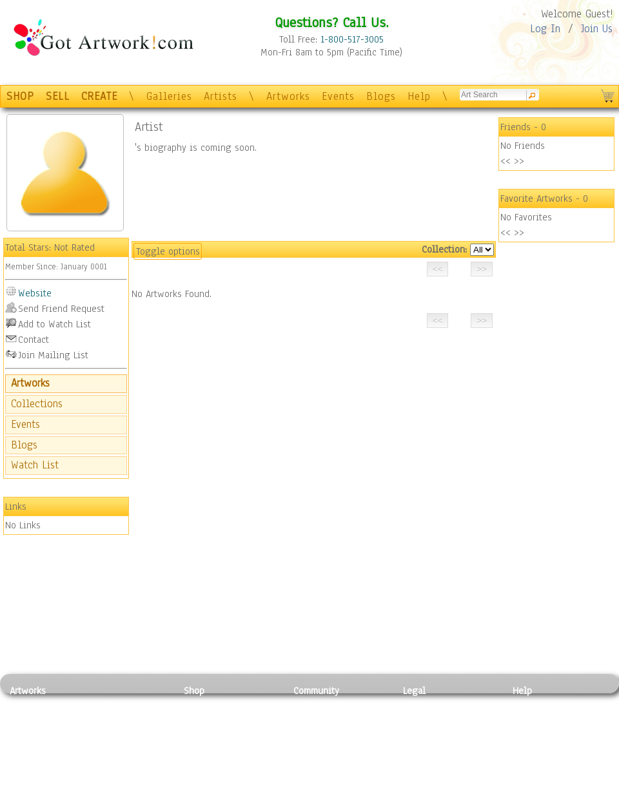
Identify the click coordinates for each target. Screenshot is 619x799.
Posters (199, 733)
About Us (531, 733)
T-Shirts (200, 762)
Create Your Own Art (225, 791)
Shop (194, 690)
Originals (203, 777)
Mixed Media (36, 762)
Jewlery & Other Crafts (132, 792)
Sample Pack (539, 719)
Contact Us (535, 705)
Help (419, 96)
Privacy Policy (432, 705)
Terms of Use (430, 719)
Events (338, 96)
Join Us (597, 28)
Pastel (106, 719)
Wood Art (112, 733)
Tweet (525, 791)
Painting (27, 705)
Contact (33, 339)
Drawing (27, 733)
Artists (220, 96)
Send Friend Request (61, 308)
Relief (105, 705)
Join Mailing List (53, 355)
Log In (545, 28)
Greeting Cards (215, 748)
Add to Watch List (54, 324)
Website (35, 293)
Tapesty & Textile (129, 762)
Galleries (169, 96)
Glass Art (111, 777)
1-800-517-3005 (352, 39)
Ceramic (109, 748)
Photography (36, 719)
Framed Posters (215, 719)
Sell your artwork (329, 762)
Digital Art (32, 748)
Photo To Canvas (217, 705)
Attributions (424, 734)
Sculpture (30, 777)
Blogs (381, 96)
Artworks (288, 96)
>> (519, 161)
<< (505, 161)
